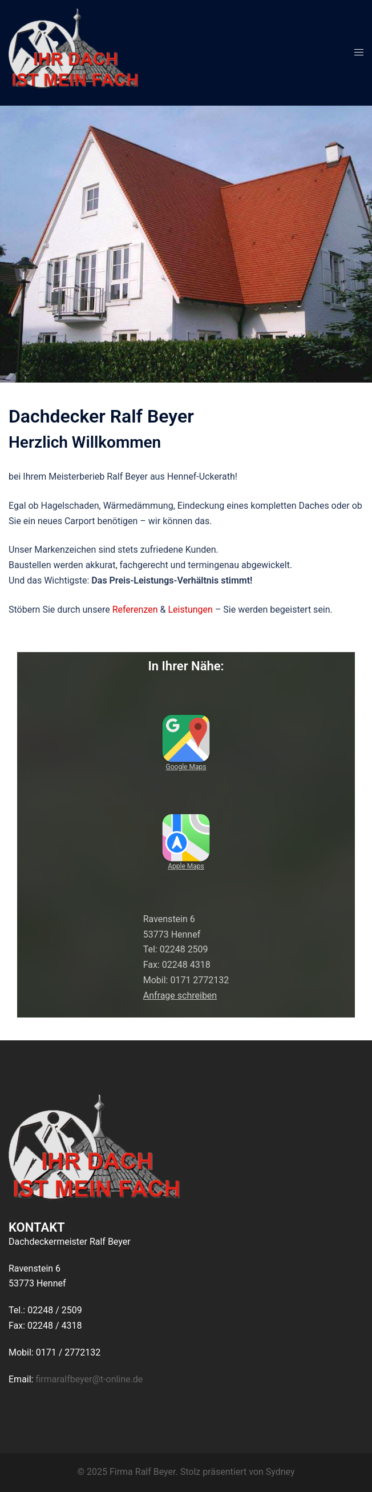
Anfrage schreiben (180, 995)
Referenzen (135, 609)
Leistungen (190, 609)
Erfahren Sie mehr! (186, 275)
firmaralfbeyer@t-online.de (89, 1379)
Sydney (280, 1471)
